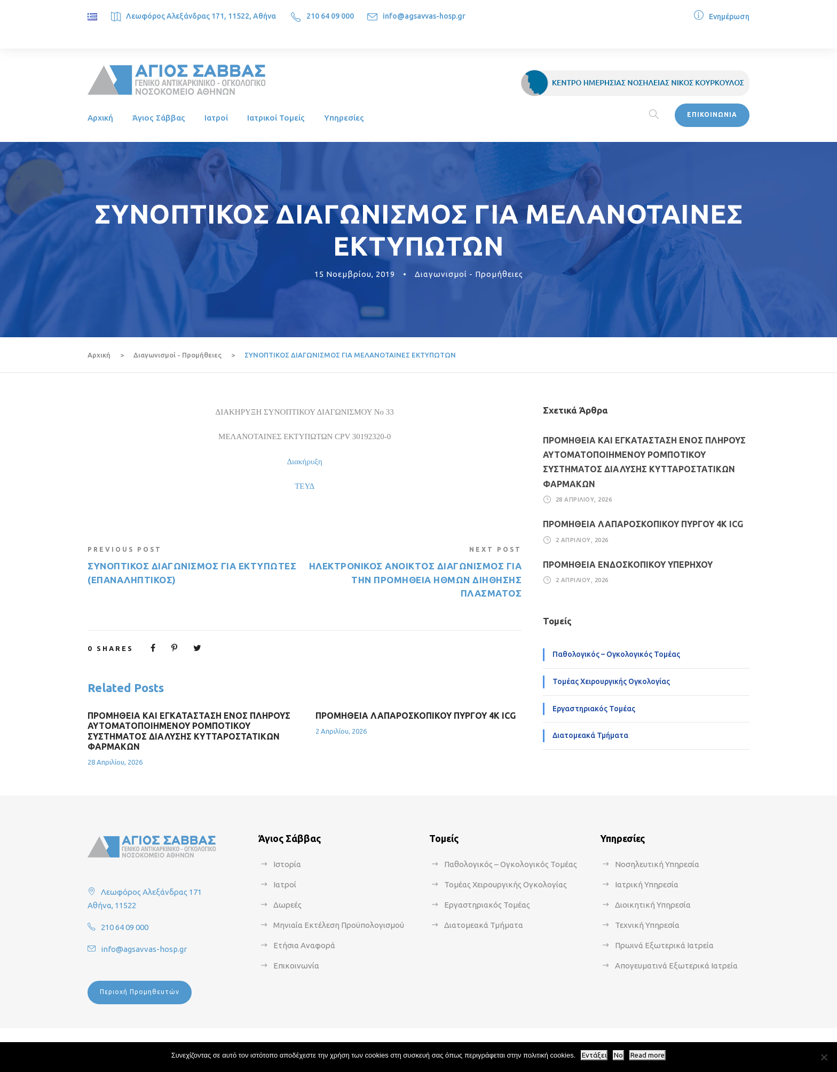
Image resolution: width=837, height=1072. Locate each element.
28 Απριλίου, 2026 (115, 762)
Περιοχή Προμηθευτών (139, 991)
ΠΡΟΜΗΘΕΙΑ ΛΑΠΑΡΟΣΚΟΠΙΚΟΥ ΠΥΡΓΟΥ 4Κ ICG (415, 715)
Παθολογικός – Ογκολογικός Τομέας (616, 654)
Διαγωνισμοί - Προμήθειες (469, 274)
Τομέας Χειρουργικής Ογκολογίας (611, 681)
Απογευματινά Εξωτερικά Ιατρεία (676, 965)
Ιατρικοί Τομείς (276, 117)
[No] (823, 1057)
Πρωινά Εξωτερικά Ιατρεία (664, 945)
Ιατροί (216, 117)
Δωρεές (287, 904)
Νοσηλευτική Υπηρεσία (657, 864)
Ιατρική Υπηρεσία (646, 884)
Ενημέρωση (729, 16)
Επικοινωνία (296, 965)
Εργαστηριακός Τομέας (593, 708)
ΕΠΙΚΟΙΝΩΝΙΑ (712, 114)
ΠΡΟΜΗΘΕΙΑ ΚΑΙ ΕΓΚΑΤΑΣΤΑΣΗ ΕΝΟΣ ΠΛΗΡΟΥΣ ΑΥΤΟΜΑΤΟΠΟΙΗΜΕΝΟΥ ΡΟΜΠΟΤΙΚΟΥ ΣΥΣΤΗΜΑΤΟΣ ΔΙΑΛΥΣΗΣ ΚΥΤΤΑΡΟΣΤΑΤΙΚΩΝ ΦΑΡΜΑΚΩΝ (189, 731)
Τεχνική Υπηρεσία (647, 925)
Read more (647, 1055)
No (618, 1055)
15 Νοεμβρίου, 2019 (354, 274)
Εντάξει (594, 1055)
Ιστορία (287, 864)
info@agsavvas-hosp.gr (424, 16)
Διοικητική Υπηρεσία (653, 904)
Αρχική (100, 117)
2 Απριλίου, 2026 (341, 731)
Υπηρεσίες (344, 117)
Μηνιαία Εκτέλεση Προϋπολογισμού (338, 925)
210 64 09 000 (330, 16)
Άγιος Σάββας (158, 117)
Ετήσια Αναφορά (304, 945)
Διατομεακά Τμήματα (590, 735)
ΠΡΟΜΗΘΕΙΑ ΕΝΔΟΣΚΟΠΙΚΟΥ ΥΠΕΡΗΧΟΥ (628, 564)
